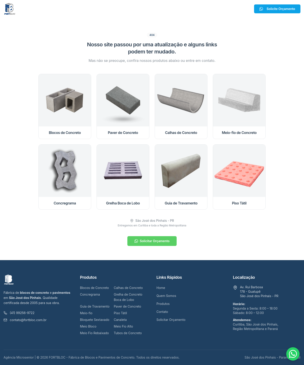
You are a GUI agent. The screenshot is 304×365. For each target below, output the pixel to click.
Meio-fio (86, 313)
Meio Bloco (88, 326)
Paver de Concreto (127, 306)
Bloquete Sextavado (94, 320)
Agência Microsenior (19, 357)
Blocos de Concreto (94, 288)
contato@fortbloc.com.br (25, 320)
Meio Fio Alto (123, 326)
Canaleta (120, 320)
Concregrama (90, 294)
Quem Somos (120, 9)
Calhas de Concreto (128, 288)
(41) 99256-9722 (19, 313)
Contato (172, 9)
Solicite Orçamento (277, 9)
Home (96, 9)
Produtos (148, 9)
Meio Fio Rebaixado (94, 333)
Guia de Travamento (95, 306)
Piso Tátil (120, 313)
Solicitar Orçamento (152, 241)
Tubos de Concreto (128, 333)
